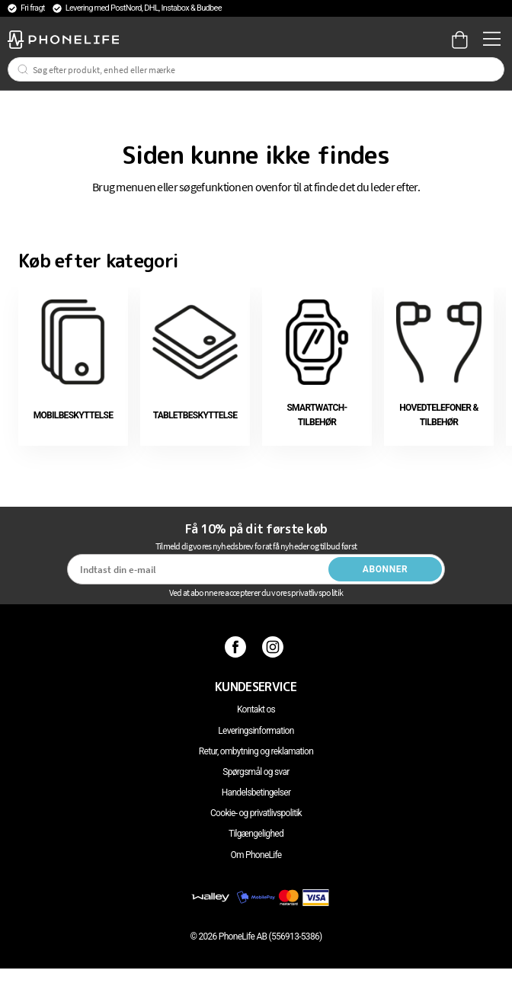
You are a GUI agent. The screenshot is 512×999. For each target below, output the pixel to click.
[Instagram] (274, 647)
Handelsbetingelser (256, 792)
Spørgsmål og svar (255, 772)
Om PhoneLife (255, 855)
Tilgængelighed (256, 833)
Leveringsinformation (255, 730)
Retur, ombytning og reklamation (256, 751)
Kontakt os (256, 709)
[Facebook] (237, 647)
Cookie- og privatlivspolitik (256, 813)
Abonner (385, 569)
